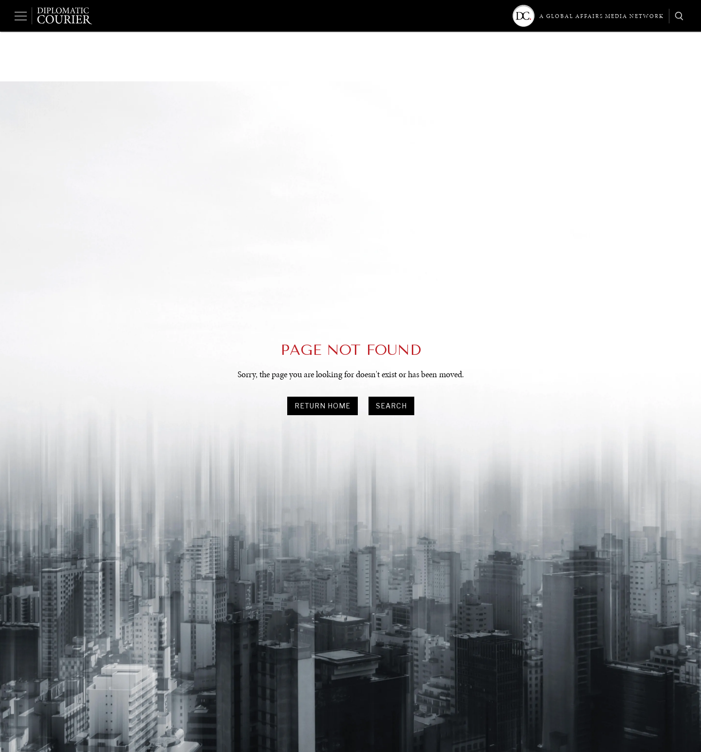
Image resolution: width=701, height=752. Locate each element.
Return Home (322, 406)
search (391, 406)
